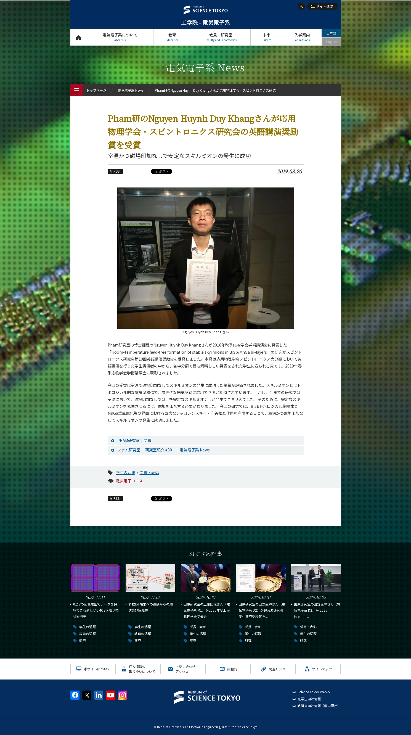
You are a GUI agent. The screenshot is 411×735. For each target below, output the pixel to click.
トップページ (78, 37)
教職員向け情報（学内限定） (319, 705)
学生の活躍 (125, 472)
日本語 (331, 33)
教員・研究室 (220, 37)
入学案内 (302, 37)
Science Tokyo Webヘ (314, 691)
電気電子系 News (130, 90)
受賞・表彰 (149, 472)
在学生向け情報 (309, 698)
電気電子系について (120, 37)
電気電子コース (129, 480)
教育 (172, 37)
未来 (267, 37)
